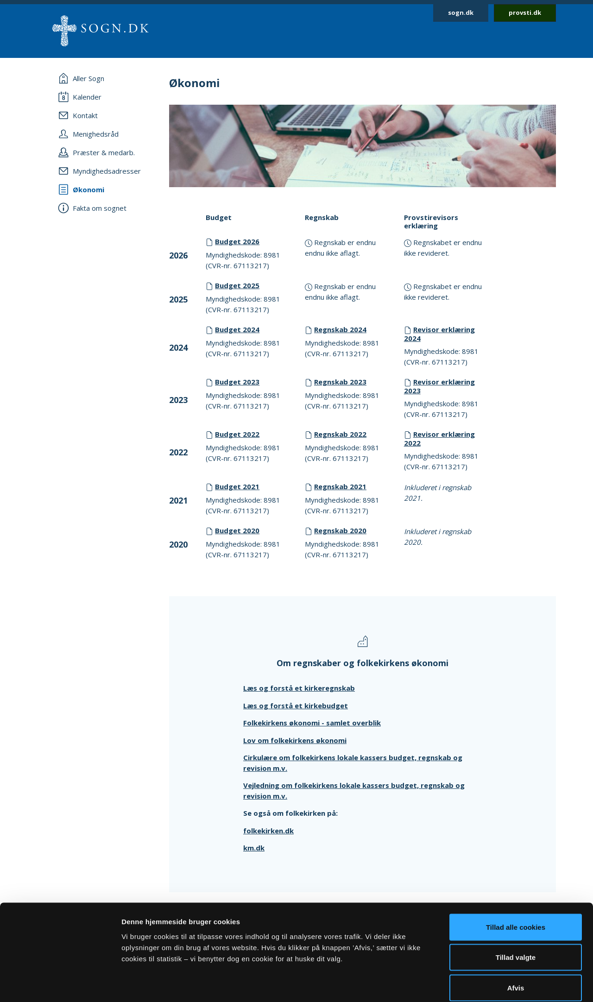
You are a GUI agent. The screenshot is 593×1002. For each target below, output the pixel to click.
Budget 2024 (237, 329)
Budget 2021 (237, 486)
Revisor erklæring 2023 (439, 386)
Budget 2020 (237, 530)
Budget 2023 (237, 381)
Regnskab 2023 (340, 381)
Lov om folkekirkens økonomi (295, 740)
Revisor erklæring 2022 (439, 438)
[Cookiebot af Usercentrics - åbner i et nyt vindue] (60, 984)
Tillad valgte (516, 911)
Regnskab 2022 (340, 434)
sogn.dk (460, 12)
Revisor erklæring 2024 (439, 334)
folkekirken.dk (268, 830)
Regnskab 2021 (340, 486)
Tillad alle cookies (515, 880)
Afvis (515, 941)
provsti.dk (525, 12)
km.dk (254, 847)
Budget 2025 (237, 285)
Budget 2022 (237, 434)
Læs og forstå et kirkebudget (295, 705)
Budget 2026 (237, 241)
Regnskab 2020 (340, 530)
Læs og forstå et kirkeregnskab (299, 688)
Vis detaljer (481, 984)
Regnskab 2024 (340, 329)
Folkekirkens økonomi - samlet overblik (312, 722)
